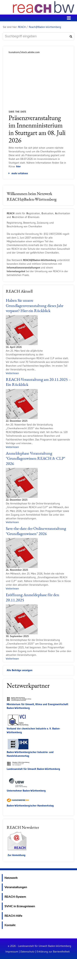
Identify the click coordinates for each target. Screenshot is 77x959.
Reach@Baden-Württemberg (45, 27)
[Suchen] (70, 36)
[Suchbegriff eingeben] (38, 36)
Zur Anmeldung (16, 855)
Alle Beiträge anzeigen (19, 670)
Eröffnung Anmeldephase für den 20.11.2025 (32, 597)
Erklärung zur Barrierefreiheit (53, 951)
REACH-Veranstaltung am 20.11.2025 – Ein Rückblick (38, 382)
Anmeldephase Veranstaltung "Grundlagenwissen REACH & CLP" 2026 (35, 458)
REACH (22, 27)
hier (18, 166)
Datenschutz (27, 951)
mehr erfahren (18, 173)
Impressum (11, 951)
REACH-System (15, 896)
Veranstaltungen (15, 887)
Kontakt (10, 925)
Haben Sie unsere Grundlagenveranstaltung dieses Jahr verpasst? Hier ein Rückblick (34, 305)
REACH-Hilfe (13, 915)
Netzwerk (11, 877)
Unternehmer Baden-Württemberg (26, 790)
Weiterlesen (12, 373)
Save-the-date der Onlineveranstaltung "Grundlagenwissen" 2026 (36, 531)
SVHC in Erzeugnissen (19, 906)
